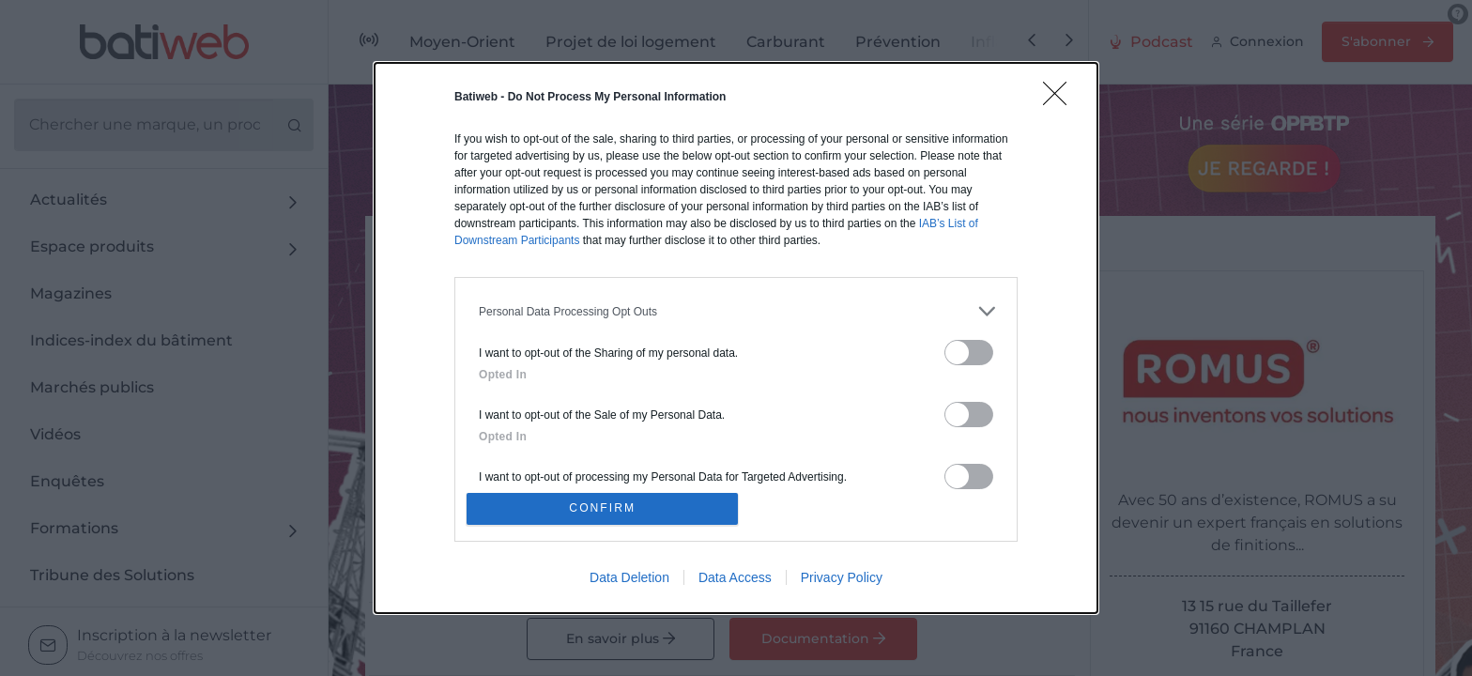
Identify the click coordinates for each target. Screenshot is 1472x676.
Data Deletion (629, 581)
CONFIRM (607, 508)
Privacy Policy (841, 581)
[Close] (1061, 96)
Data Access (735, 581)
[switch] (968, 348)
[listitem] (736, 307)
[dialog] (736, 338)
